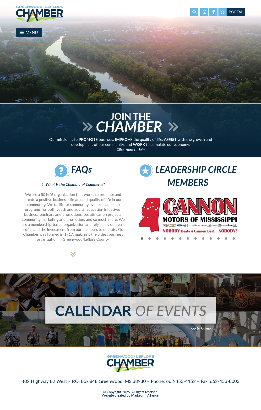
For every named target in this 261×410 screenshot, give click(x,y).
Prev (137, 218)
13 (234, 241)
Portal (236, 11)
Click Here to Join (131, 152)
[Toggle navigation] (29, 32)
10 (211, 241)
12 (226, 241)
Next (239, 218)
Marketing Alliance (144, 398)
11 (218, 241)
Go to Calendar (203, 331)
